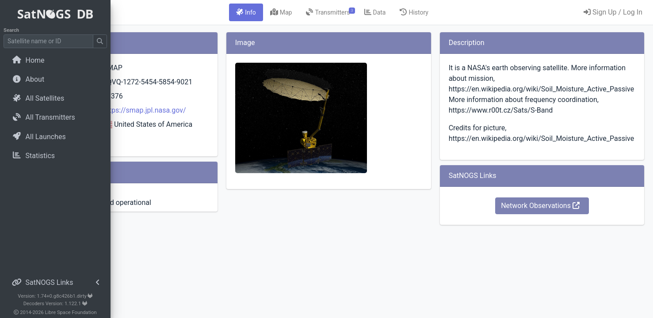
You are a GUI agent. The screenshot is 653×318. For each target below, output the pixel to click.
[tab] (301, 12)
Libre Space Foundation (71, 312)
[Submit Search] (100, 41)
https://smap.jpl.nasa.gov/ (239, 121)
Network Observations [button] (558, 216)
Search (11, 30)
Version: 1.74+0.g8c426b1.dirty (55, 296)
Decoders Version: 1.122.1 (55, 304)
